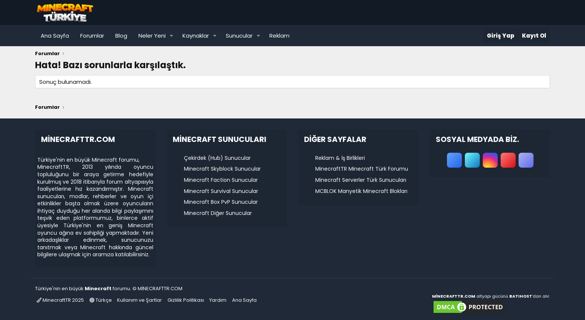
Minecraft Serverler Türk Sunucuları (360, 180)
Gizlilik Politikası (186, 300)
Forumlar (92, 35)
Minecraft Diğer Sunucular (218, 213)
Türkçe (101, 300)
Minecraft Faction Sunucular (221, 180)
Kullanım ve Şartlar (139, 300)
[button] (171, 35)
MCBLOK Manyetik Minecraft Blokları (361, 191)
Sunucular (239, 35)
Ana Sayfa (55, 35)
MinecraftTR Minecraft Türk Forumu (361, 168)
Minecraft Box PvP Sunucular (221, 202)
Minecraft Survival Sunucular (221, 191)
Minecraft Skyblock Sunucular (222, 168)
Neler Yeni (152, 35)
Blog (121, 35)
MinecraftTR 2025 (60, 300)
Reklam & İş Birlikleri (340, 158)
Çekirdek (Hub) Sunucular (217, 158)
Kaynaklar (195, 35)
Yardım (217, 300)
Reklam (279, 35)
